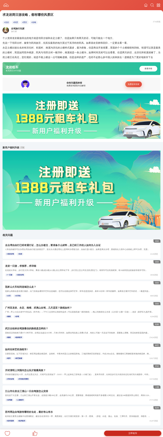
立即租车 (132, 433)
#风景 (15, 22)
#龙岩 (6, 22)
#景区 (24, 22)
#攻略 (33, 22)
